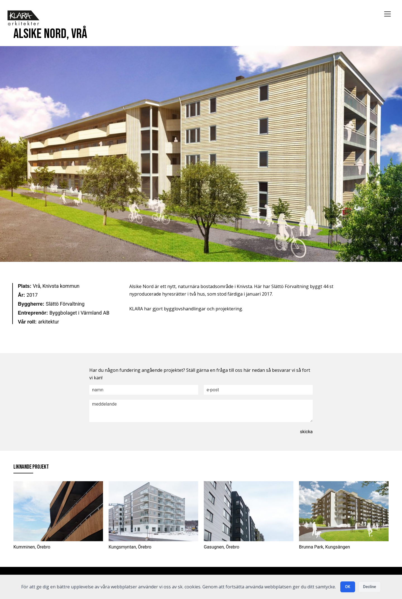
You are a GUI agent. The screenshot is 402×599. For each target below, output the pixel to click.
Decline (369, 586)
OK (347, 586)
